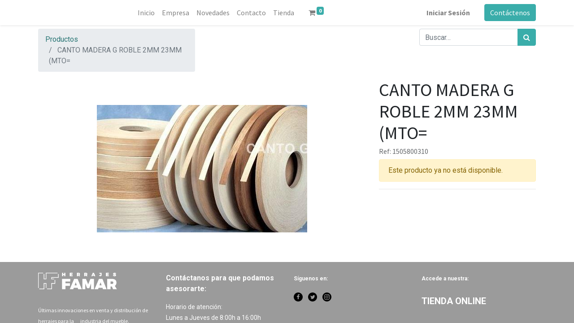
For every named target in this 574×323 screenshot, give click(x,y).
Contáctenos (510, 12)
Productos (61, 39)
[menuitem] (146, 13)
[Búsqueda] (526, 37)
